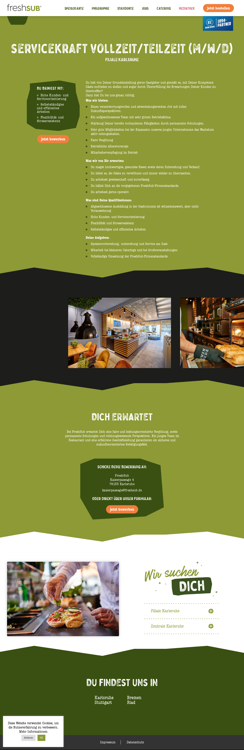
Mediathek (187, 8)
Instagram (21, 20)
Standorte (125, 8)
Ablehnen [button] (28, 737)
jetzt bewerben (53, 139)
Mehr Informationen (33, 731)
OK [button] (41, 737)
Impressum (108, 743)
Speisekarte (74, 8)
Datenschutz (135, 743)
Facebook (14, 20)
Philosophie (100, 8)
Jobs (145, 8)
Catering (164, 8)
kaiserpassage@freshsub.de (122, 490)
